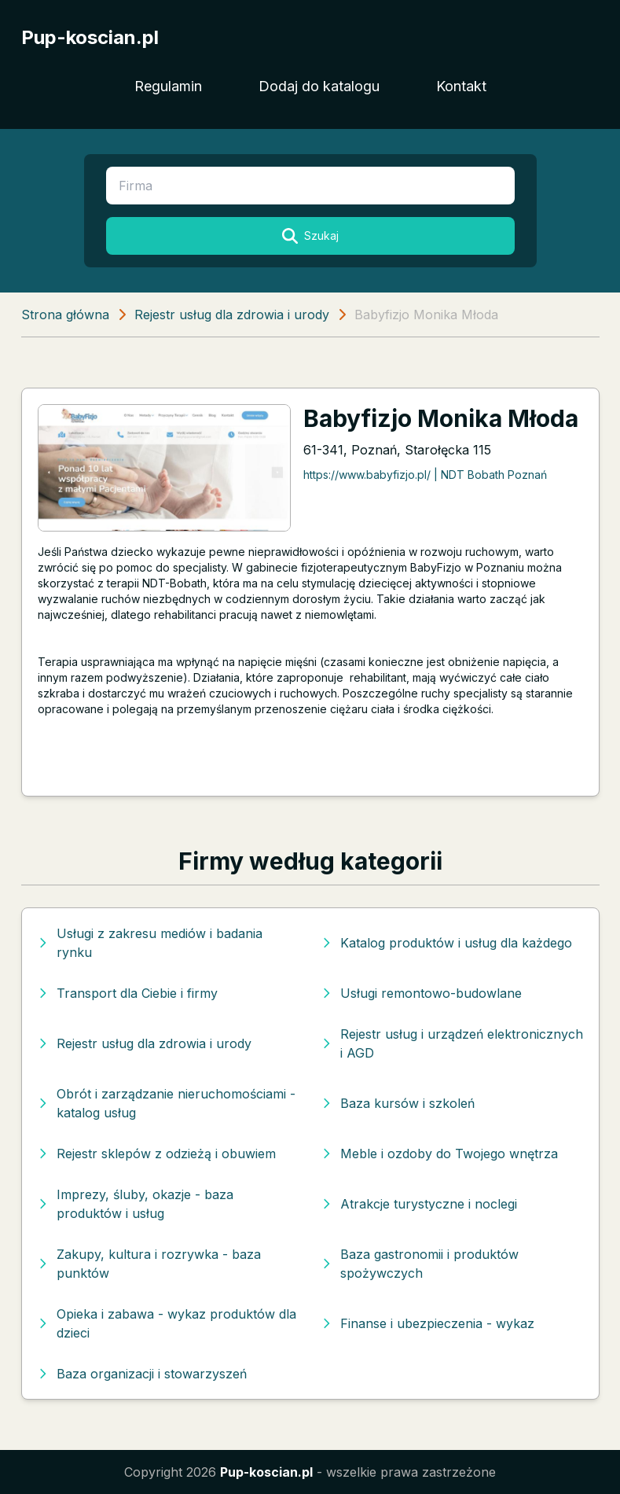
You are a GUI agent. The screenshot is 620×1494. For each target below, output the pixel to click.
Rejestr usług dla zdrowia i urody (231, 314)
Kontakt (461, 86)
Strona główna (65, 314)
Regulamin (168, 86)
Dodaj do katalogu (319, 86)
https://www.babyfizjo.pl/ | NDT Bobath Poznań (425, 474)
